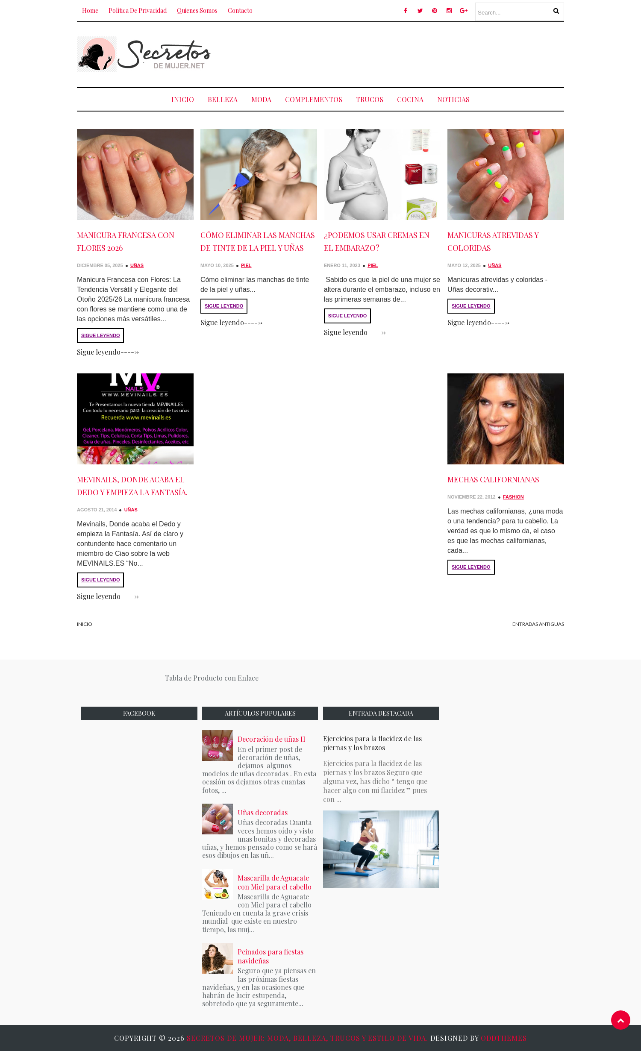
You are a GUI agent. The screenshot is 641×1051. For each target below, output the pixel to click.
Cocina (410, 99)
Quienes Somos (197, 10)
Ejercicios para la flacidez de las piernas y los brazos (372, 743)
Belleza (223, 99)
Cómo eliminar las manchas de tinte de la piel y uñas (257, 241)
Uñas (137, 265)
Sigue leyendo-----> (108, 351)
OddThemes (504, 1037)
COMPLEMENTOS (313, 99)
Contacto (240, 10)
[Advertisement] (408, 53)
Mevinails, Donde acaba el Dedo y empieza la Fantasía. (132, 485)
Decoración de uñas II (272, 738)
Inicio (182, 99)
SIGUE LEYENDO (100, 335)
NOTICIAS (453, 99)
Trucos (369, 99)
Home (90, 10)
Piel (246, 265)
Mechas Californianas (493, 479)
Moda (261, 99)
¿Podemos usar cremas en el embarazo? (376, 241)
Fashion (513, 496)
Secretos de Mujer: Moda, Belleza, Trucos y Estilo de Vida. (308, 1037)
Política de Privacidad (138, 10)
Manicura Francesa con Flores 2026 (125, 241)
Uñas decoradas (263, 812)
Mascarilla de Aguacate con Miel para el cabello (275, 882)
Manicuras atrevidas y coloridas (492, 241)
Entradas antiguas (538, 624)
